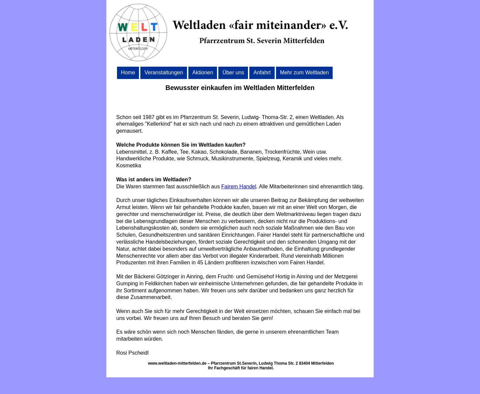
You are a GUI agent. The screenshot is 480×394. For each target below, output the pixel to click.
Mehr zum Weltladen (304, 72)
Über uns (233, 72)
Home (128, 72)
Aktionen (202, 72)
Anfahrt (262, 72)
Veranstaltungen (163, 72)
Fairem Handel (238, 186)
